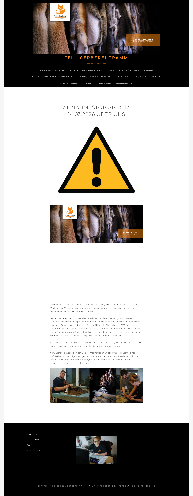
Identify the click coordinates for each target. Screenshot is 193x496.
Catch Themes (146, 486)
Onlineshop (69, 83)
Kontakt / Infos (33, 450)
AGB (88, 83)
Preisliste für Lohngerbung (131, 70)
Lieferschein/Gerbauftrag (52, 77)
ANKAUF (123, 77)
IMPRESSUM (32, 439)
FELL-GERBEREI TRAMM (96, 57)
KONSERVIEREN (146, 77)
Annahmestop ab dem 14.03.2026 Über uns (71, 70)
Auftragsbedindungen (115, 83)
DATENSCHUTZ (34, 434)
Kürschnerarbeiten (95, 77)
